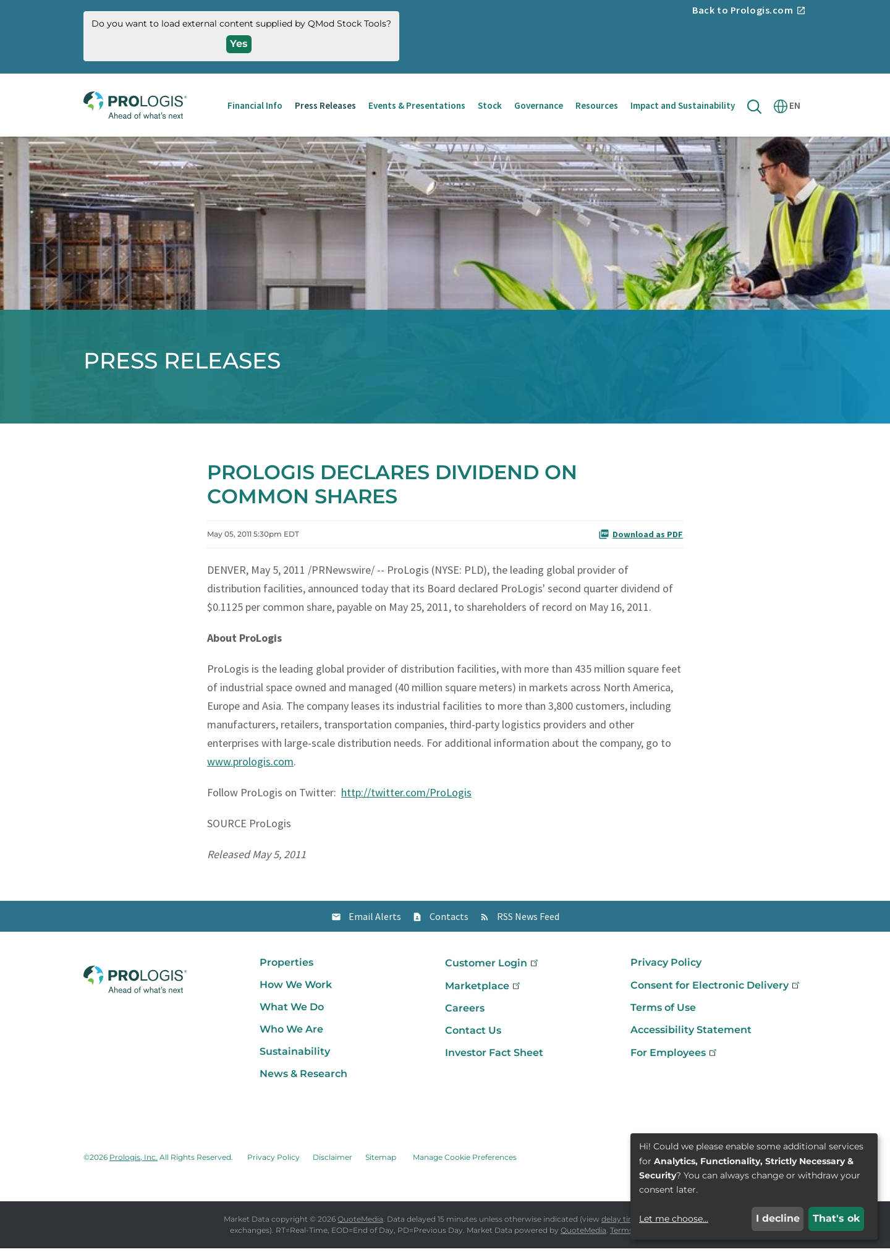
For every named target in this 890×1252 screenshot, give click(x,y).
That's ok (836, 1218)
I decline (778, 1218)
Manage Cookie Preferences (465, 1160)
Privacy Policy (665, 966)
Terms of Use (663, 1011)
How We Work (296, 988)
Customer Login (492, 967)
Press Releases (325, 105)
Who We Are (291, 1033)
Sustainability (295, 1055)
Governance (538, 105)
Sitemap (380, 1160)
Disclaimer (332, 1160)
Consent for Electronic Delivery (716, 989)
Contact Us (473, 1034)
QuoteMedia (360, 1222)
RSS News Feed (528, 920)
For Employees (674, 1056)
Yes (239, 43)
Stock (490, 105)
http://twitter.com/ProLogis (406, 796)
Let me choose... (673, 1218)
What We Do (292, 1010)
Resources (596, 105)
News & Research (303, 1077)
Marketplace (483, 989)
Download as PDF (640, 537)
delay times (622, 1222)
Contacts (449, 920)
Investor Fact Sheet (494, 1056)
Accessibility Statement (691, 1033)
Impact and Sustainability (682, 105)
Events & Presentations (416, 105)
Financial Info (254, 105)
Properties (286, 966)
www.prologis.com (250, 765)
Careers (465, 1012)
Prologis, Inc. (133, 1160)
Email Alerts (375, 920)
